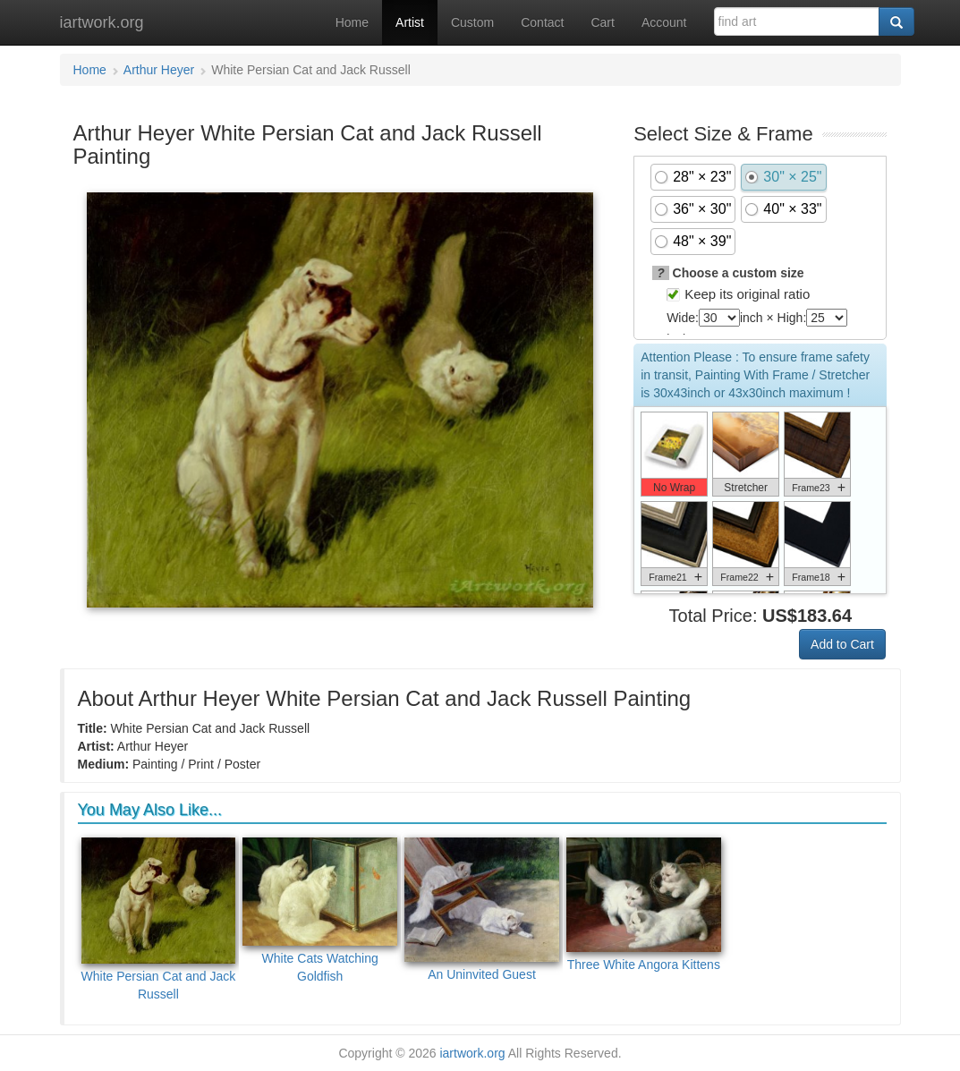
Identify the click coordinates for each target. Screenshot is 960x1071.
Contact (542, 22)
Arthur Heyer (158, 70)
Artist (409, 22)
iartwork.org (102, 22)
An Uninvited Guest (481, 909)
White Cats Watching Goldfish (319, 910)
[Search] (896, 21)
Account (664, 22)
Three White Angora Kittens (643, 905)
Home (352, 22)
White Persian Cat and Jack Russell (158, 919)
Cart (602, 22)
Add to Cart (842, 644)
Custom (472, 22)
